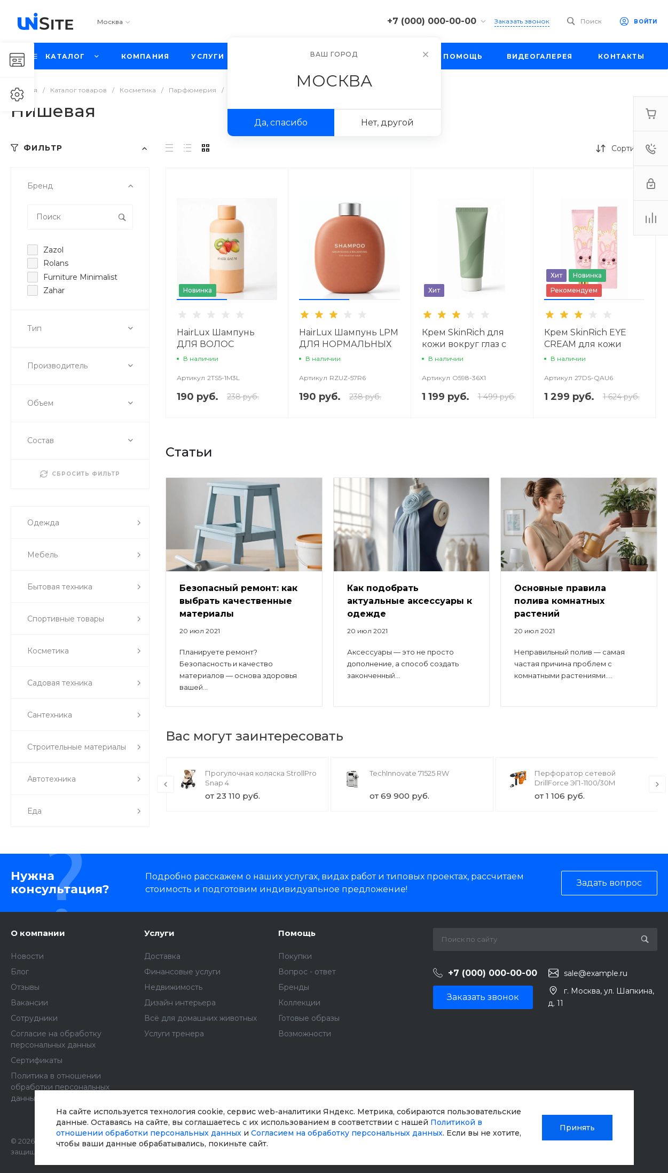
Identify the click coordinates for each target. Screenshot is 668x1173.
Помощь (297, 933)
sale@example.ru (595, 973)
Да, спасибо (281, 122)
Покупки (295, 956)
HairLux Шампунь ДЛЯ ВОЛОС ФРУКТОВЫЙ (216, 344)
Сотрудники (34, 1018)
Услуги (159, 933)
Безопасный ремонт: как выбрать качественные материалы (238, 601)
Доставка (162, 956)
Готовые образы (309, 1018)
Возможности (304, 1033)
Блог (20, 972)
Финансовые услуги (182, 972)
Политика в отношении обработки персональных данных (60, 1087)
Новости (27, 956)
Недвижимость (173, 987)
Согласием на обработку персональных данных (347, 1133)
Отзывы (25, 987)
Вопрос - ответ (307, 972)
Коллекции (299, 1002)
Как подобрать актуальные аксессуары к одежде (409, 601)
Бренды (293, 987)
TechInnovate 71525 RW (409, 773)
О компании (38, 933)
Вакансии (29, 1002)
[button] (202, 299)
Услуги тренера (174, 1033)
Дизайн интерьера (180, 1002)
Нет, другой (387, 122)
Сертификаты (36, 1060)
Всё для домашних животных (200, 1018)
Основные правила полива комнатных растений (560, 601)
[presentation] (165, 784)
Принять (577, 1127)
